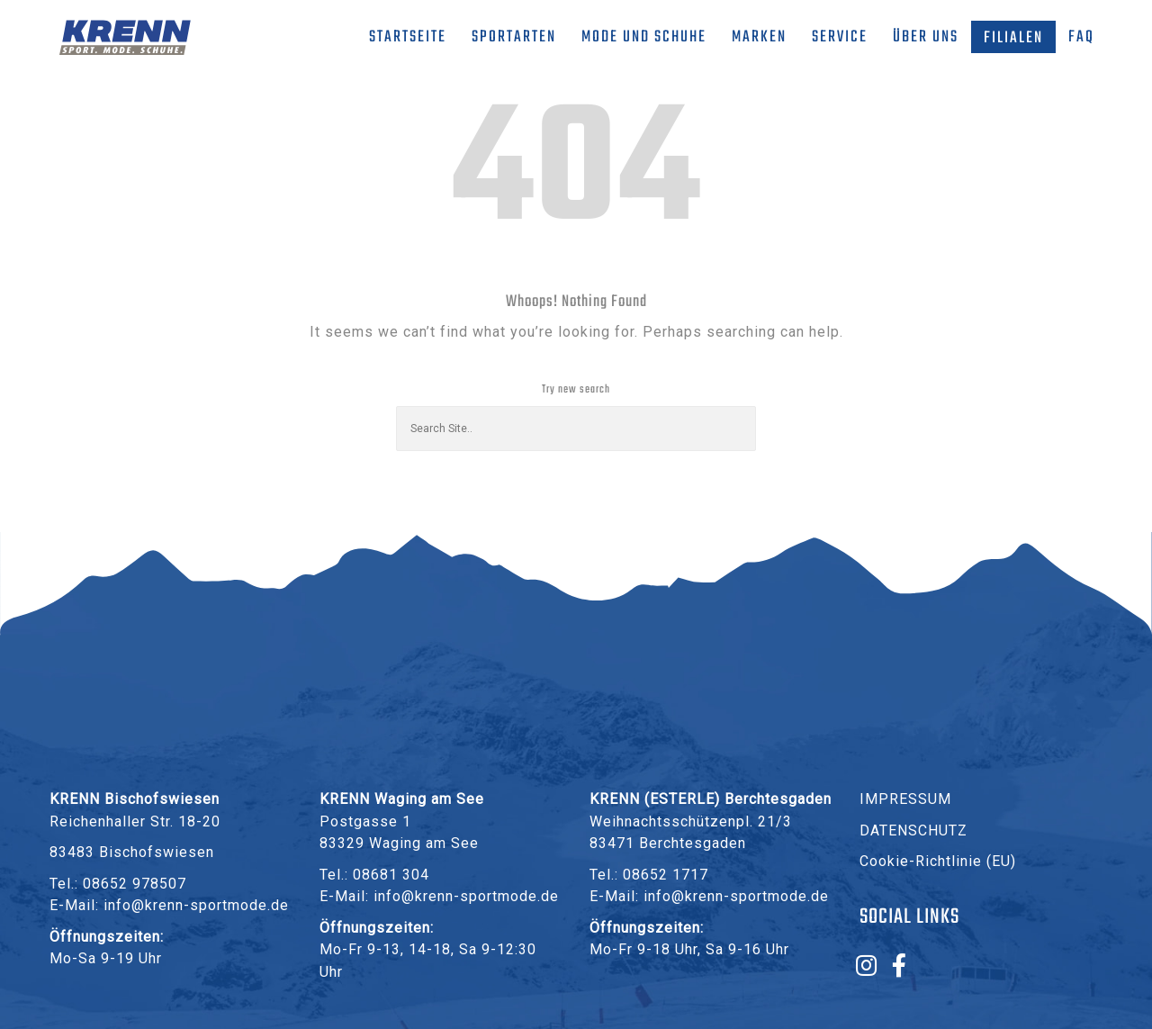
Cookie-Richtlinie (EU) (938, 861)
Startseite (407, 37)
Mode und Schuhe (643, 37)
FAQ (1081, 37)
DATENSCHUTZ (914, 830)
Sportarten (514, 37)
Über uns (925, 37)
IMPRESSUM (905, 799)
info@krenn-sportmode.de (196, 905)
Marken (759, 37)
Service (840, 37)
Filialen (1013, 38)
